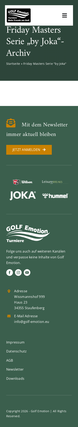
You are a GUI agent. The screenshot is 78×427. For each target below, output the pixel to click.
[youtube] (27, 272)
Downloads (15, 378)
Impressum (15, 342)
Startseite (13, 64)
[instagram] (18, 272)
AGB (9, 360)
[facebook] (9, 272)
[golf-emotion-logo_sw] (19, 10)
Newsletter (15, 369)
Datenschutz (16, 351)
